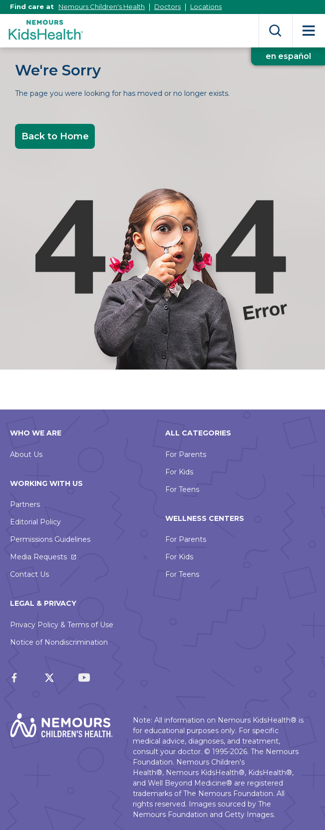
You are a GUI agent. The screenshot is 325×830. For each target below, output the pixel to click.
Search (275, 30)
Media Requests (38, 556)
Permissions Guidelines (50, 539)
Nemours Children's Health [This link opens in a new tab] (101, 6)
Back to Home (55, 136)
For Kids (179, 471)
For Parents (185, 454)
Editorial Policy (35, 521)
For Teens (182, 489)
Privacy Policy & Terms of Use (61, 624)
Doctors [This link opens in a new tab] (167, 6)
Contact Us (29, 574)
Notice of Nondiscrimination (59, 642)
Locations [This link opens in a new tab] (206, 6)
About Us (26, 454)
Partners (25, 504)
